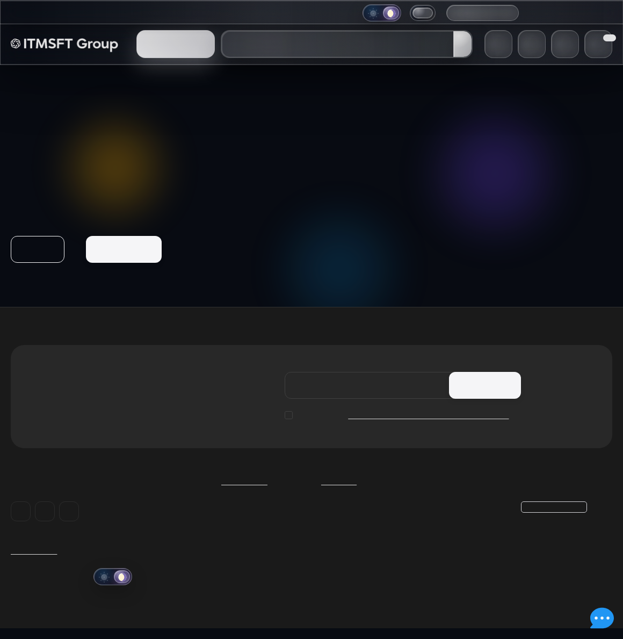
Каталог (341, 490)
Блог (108, 12)
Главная (26, 12)
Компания (149, 12)
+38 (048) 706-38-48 (566, 12)
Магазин (70, 12)
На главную (125, 249)
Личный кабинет (452, 524)
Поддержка (268, 12)
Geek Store (340, 524)
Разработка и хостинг (360, 537)
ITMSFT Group (35, 560)
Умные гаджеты (349, 510)
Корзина (437, 510)
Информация (207, 12)
